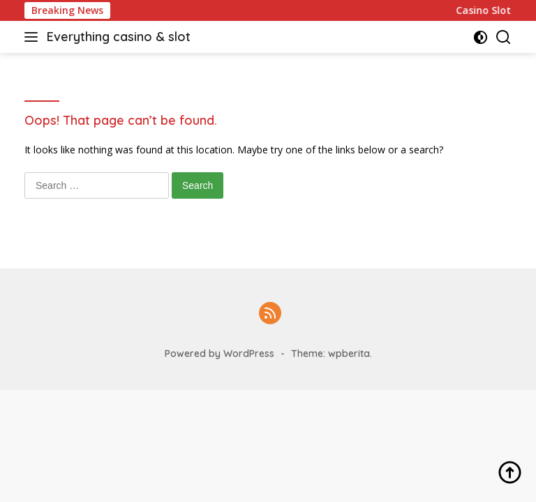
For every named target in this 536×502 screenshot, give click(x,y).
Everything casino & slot (119, 37)
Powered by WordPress (219, 353)
